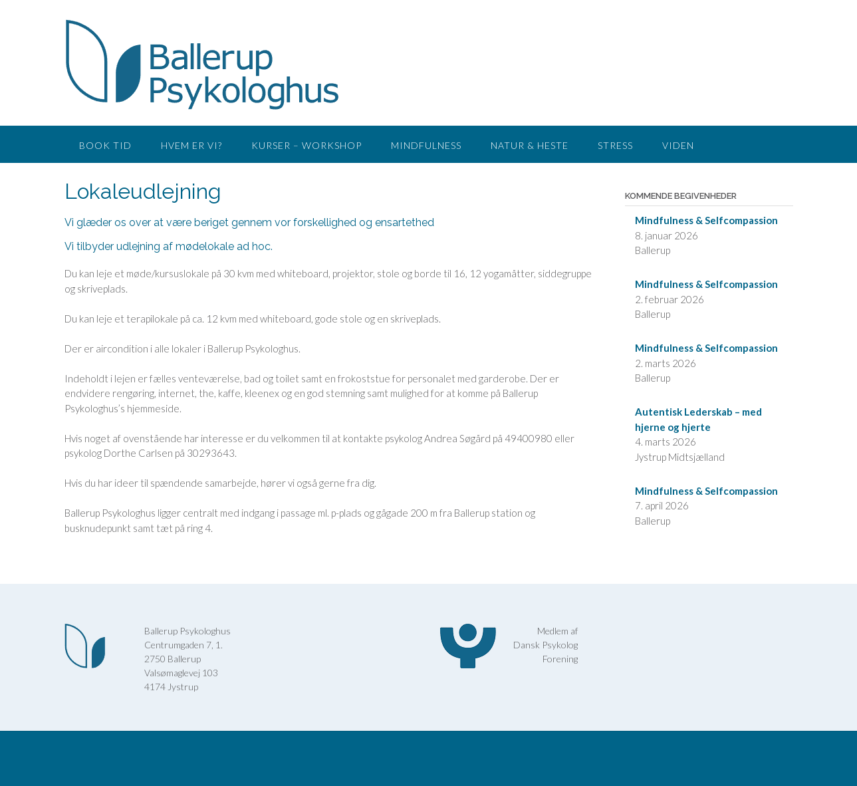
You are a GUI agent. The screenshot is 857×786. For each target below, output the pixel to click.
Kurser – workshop (306, 145)
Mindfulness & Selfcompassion (706, 220)
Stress (615, 145)
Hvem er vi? (191, 145)
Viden (678, 145)
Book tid (105, 145)
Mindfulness (426, 145)
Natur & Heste (529, 145)
